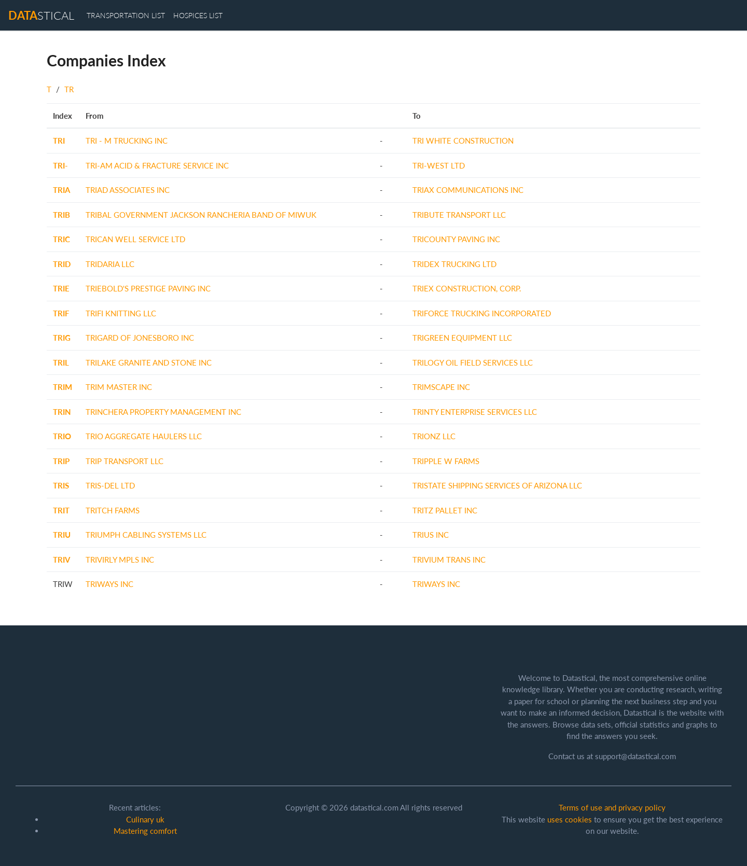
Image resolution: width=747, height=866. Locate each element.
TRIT (61, 510)
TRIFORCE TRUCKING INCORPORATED (481, 313)
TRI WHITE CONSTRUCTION (463, 140)
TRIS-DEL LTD (110, 485)
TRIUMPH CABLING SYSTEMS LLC (146, 534)
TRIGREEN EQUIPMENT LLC (462, 337)
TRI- (60, 165)
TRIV (61, 559)
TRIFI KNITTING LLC (121, 313)
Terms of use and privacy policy (612, 807)
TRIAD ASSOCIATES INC (128, 189)
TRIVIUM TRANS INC (449, 559)
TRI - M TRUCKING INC (127, 140)
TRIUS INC (430, 534)
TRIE (61, 288)
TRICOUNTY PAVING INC (456, 239)
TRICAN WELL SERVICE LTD (135, 239)
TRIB (61, 214)
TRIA (61, 189)
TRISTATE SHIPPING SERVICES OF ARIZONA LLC (497, 485)
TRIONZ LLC (433, 436)
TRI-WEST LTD (438, 165)
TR (69, 89)
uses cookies (569, 819)
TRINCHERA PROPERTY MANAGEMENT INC (163, 411)
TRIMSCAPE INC (441, 387)
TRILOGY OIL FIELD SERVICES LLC (472, 362)
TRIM (62, 387)
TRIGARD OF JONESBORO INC (140, 337)
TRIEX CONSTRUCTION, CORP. (466, 288)
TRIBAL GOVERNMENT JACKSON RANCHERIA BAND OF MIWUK (201, 214)
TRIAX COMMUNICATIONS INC (467, 189)
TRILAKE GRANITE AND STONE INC (149, 362)
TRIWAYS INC (109, 584)
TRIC (61, 239)
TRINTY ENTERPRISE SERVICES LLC (474, 411)
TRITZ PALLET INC (444, 510)
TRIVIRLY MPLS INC (120, 559)
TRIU (62, 534)
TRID (62, 264)
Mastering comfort (145, 830)
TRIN (62, 411)
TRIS (61, 485)
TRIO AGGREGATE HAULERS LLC (144, 436)
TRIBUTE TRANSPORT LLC (459, 214)
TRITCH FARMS (113, 510)
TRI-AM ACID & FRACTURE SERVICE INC (157, 165)
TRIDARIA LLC (110, 264)
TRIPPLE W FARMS (445, 461)
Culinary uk (145, 819)
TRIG (62, 337)
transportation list (126, 15)
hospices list (198, 15)
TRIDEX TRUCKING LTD (454, 264)
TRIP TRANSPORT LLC (124, 461)
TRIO (62, 436)
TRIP (61, 461)
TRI (59, 140)
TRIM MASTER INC (119, 387)
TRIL (61, 362)
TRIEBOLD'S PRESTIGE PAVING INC (148, 288)
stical (41, 15)
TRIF (61, 313)
